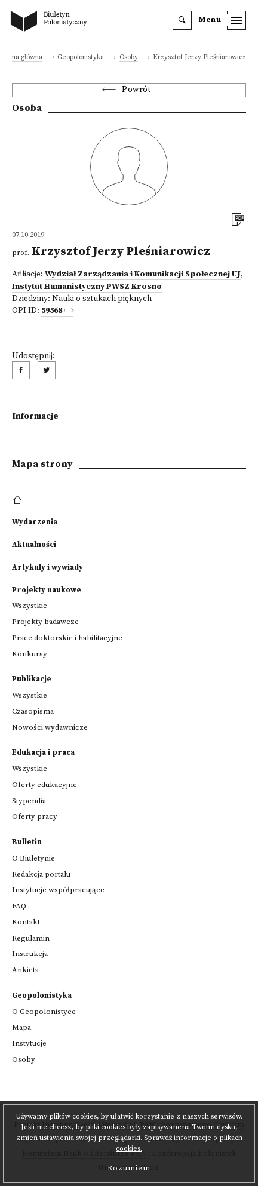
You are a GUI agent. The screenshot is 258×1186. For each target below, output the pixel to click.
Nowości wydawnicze (50, 727)
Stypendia (29, 801)
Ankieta (25, 970)
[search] (182, 20)
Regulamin (31, 938)
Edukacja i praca (43, 752)
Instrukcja (30, 953)
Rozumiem (129, 1168)
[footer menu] (19, 500)
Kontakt (26, 922)
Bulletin (27, 842)
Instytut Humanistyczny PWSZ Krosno (87, 287)
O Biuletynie (33, 858)
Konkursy (29, 654)
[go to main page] (51, 22)
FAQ (19, 906)
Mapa (21, 1027)
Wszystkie (29, 605)
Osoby (128, 58)
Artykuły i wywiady (47, 567)
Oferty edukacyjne (44, 784)
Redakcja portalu (41, 874)
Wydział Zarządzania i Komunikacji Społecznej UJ (143, 274)
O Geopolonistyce (44, 1011)
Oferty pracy (34, 816)
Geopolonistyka (42, 995)
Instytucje (29, 1043)
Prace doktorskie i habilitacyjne (67, 638)
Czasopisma (33, 711)
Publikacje (31, 679)
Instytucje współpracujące (58, 890)
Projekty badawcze (45, 621)
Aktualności (34, 544)
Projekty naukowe (46, 590)
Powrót (136, 90)
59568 (51, 311)
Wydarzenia (34, 522)
